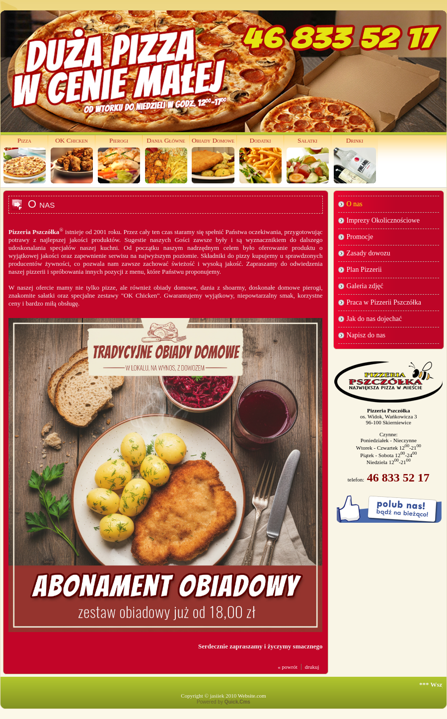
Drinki (355, 140)
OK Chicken (71, 140)
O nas (355, 204)
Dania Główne (166, 140)
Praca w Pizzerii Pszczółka (384, 302)
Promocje (360, 236)
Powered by (223, 702)
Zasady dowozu (368, 253)
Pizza (24, 140)
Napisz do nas (366, 335)
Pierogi (118, 140)
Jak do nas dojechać (374, 318)
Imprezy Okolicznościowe (383, 220)
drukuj (312, 667)
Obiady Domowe (213, 140)
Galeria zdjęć (365, 286)
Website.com (252, 696)
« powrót (287, 667)
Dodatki (260, 140)
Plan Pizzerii (364, 269)
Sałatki (307, 140)
